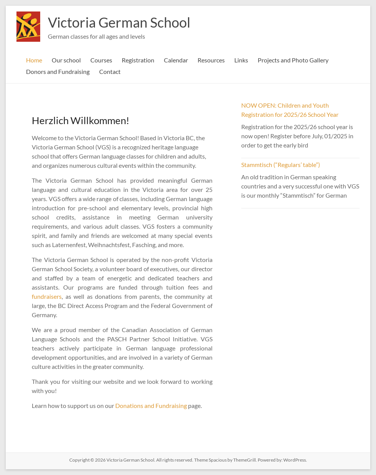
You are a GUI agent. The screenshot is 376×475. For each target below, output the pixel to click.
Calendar (176, 60)
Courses (101, 60)
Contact (110, 71)
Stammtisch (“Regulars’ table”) (280, 164)
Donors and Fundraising (58, 71)
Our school (66, 60)
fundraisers (47, 296)
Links (241, 60)
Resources (211, 60)
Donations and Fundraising (151, 405)
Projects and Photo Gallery (293, 60)
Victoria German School (119, 22)
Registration (138, 60)
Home (34, 60)
